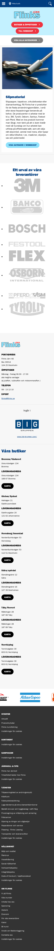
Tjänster (6, 787)
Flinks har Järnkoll (9, 771)
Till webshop (26, 31)
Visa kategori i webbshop (23, 145)
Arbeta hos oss (7, 902)
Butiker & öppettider (25, 24)
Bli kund (4, 926)
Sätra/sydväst (8, 570)
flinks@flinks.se (8, 398)
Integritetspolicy (8, 872)
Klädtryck (5, 796)
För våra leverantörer (10, 918)
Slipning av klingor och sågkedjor (15, 821)
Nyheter (5, 714)
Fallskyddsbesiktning (10, 801)
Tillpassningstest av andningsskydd (16, 792)
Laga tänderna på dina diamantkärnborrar (19, 805)
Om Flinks (6, 889)
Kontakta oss (7, 935)
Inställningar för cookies (11, 731)
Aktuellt (4, 719)
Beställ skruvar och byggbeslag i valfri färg (19, 809)
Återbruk (5, 855)
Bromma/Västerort (11, 459)
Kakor (3, 922)
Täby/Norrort (8, 607)
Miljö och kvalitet (8, 851)
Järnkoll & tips (9, 766)
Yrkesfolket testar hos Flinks (13, 775)
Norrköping (7, 644)
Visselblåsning (7, 859)
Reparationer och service (12, 825)
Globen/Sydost (9, 496)
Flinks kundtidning (9, 727)
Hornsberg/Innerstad (12, 533)
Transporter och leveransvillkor (14, 834)
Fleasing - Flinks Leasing (11, 829)
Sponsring (5, 906)
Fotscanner (6, 817)
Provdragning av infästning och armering (18, 813)
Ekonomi (5, 914)
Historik (4, 910)
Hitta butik (16, 3)
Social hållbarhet (8, 863)
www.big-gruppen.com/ (27, 436)
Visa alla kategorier (25, 40)
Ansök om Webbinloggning (12, 931)
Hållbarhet (7, 846)
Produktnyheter (8, 723)
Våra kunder (6, 897)
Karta (7, 486)
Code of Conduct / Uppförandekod (16, 876)
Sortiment (7, 739)
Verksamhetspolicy (9, 868)
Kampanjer (7, 753)
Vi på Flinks (6, 893)
